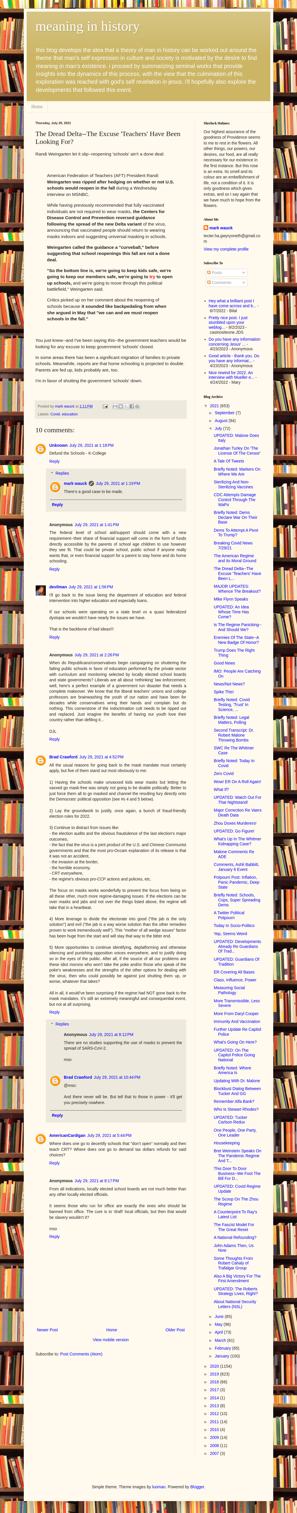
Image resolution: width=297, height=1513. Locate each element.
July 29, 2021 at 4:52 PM (101, 757)
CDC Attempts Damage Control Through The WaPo (235, 499)
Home (37, 106)
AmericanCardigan (67, 1135)
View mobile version (111, 1339)
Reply (54, 461)
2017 (215, 1389)
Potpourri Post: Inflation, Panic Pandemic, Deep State (236, 882)
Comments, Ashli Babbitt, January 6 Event (236, 867)
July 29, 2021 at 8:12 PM (111, 1034)
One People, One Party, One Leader (235, 1132)
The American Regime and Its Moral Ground (235, 558)
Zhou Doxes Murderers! (235, 823)
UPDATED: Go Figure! (234, 831)
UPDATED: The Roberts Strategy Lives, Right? (236, 1291)
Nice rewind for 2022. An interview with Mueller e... (231, 375)
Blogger (197, 1487)
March (221, 1340)
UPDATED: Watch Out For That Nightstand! (237, 800)
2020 (215, 1366)
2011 (215, 1421)
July (219, 428)
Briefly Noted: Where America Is (232, 1070)
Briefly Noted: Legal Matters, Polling (231, 720)
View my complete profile (226, 249)
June (219, 1316)
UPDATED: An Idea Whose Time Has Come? (231, 612)
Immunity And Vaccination (237, 1021)
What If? (221, 789)
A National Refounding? (235, 1237)
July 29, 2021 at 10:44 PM (117, 1077)
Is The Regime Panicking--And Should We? (238, 627)
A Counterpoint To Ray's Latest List (235, 1214)
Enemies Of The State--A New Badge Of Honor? (236, 640)
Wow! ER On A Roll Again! (237, 781)
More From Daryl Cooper (236, 1013)
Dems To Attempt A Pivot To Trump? (236, 532)
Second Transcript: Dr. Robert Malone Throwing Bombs (234, 735)
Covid (55, 414)
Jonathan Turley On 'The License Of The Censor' (237, 450)
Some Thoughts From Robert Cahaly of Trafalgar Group (233, 1263)
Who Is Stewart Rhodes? (236, 1109)
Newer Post (47, 1330)
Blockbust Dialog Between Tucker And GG (237, 1091)
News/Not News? (229, 684)
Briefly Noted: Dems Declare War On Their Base (235, 517)
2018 (215, 1382)
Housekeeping (227, 1143)
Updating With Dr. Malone (237, 1080)
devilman (58, 587)
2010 (215, 1429)
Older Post (175, 1330)
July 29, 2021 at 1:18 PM (91, 445)
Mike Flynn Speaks (231, 599)
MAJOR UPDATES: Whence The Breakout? (237, 589)
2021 (215, 405)
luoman (159, 1487)
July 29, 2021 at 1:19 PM (118, 483)
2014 (215, 1398)
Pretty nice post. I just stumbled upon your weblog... (228, 322)
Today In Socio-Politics (234, 925)
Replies (62, 473)
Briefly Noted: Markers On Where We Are (237, 471)
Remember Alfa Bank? (234, 1101)
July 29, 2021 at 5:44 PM (109, 1135)
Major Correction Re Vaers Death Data (238, 812)
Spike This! (224, 691)
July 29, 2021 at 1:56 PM (91, 587)
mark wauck (75, 483)
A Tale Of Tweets (229, 461)
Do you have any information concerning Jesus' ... (234, 341)
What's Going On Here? (235, 1042)
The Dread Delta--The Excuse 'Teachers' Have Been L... (237, 573)
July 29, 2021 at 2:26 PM (97, 655)
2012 (215, 1413)
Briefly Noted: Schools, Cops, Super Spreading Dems (237, 900)
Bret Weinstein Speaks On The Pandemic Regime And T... (237, 1155)
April (219, 1332)
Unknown (58, 445)
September (225, 412)
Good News (224, 663)
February (223, 1348)
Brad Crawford (63, 757)
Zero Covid (223, 773)
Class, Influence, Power (235, 980)
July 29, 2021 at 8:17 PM (97, 1180)
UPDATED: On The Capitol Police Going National (234, 1055)
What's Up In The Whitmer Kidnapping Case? (237, 841)
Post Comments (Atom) (81, 1354)
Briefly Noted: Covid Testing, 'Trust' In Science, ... (232, 704)
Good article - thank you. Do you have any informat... (234, 358)
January (222, 1356)
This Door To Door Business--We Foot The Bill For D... (237, 1173)
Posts (214, 272)
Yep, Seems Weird (230, 933)
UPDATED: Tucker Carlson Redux (230, 1120)
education (70, 414)
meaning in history (87, 26)
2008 (215, 1445)
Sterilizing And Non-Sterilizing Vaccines (233, 484)
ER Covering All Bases (234, 972)
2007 (215, 1453)
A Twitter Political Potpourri (229, 915)
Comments (219, 282)
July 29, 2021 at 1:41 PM (97, 524)
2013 (215, 1405)
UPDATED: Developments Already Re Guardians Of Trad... (237, 946)
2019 (215, 1374)
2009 (215, 1437)
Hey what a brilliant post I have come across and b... (232, 303)
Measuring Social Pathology (229, 990)
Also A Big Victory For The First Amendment (237, 1278)
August (221, 420)
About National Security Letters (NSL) (235, 1304)
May (219, 1324)
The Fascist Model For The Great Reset (234, 1227)
